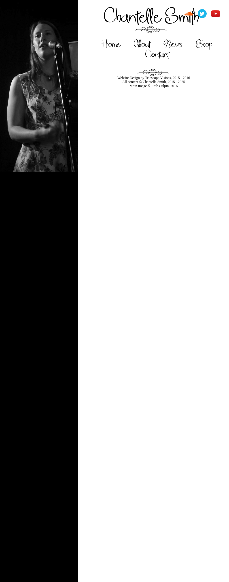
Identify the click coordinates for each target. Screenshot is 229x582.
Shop (204, 43)
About (142, 43)
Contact (157, 54)
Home (111, 43)
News (173, 43)
